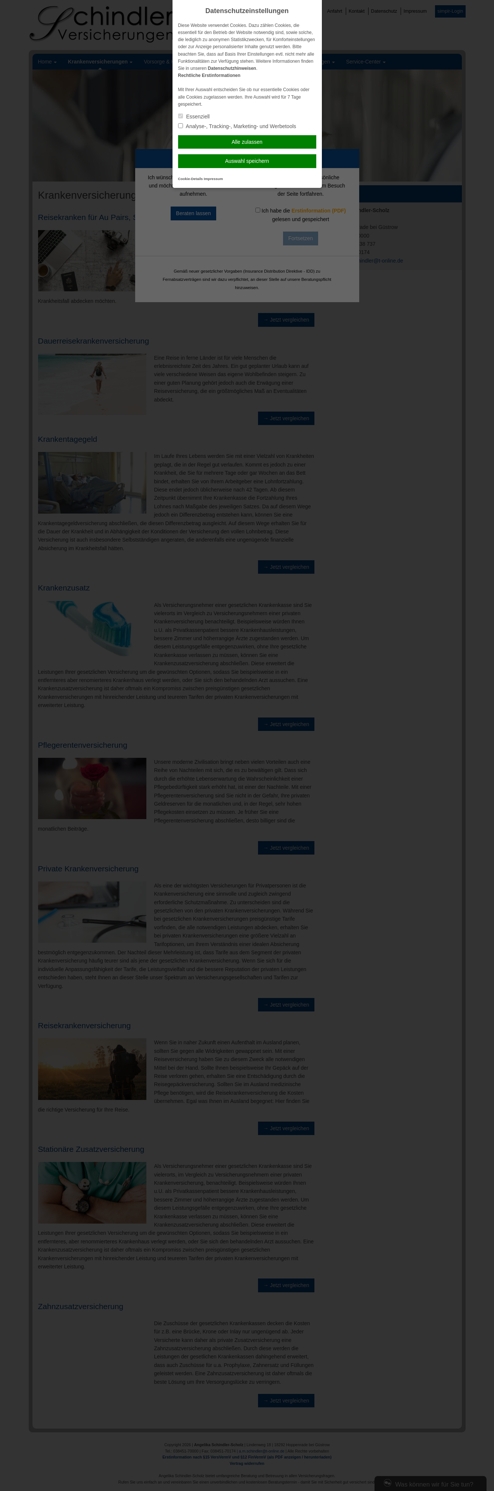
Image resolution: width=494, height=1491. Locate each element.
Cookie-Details (190, 179)
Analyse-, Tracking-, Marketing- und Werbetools (237, 126)
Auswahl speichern (247, 161)
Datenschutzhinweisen (232, 68)
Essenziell (194, 117)
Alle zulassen (247, 142)
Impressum (213, 179)
